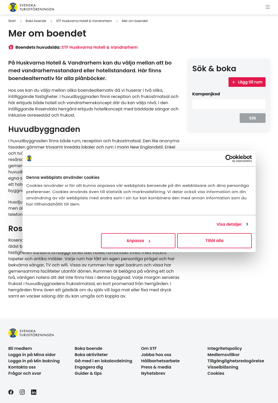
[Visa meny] (268, 7)
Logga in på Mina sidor (32, 355)
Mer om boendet (135, 21)
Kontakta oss (22, 367)
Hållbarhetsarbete (160, 361)
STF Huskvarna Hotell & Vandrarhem (84, 21)
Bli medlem (20, 348)
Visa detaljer (229, 224)
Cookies (216, 373)
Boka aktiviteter (91, 355)
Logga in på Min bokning (34, 361)
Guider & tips (88, 373)
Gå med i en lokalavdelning (103, 361)
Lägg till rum (247, 82)
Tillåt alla (214, 240)
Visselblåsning (223, 367)
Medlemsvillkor (224, 355)
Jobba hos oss (156, 355)
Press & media (156, 367)
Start (12, 21)
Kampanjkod (206, 94)
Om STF (149, 348)
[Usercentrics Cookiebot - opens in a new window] (229, 158)
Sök (252, 118)
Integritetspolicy (225, 348)
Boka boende (36, 21)
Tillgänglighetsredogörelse (236, 361)
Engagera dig (89, 367)
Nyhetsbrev (153, 373)
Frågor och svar (24, 373)
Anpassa (138, 240)
